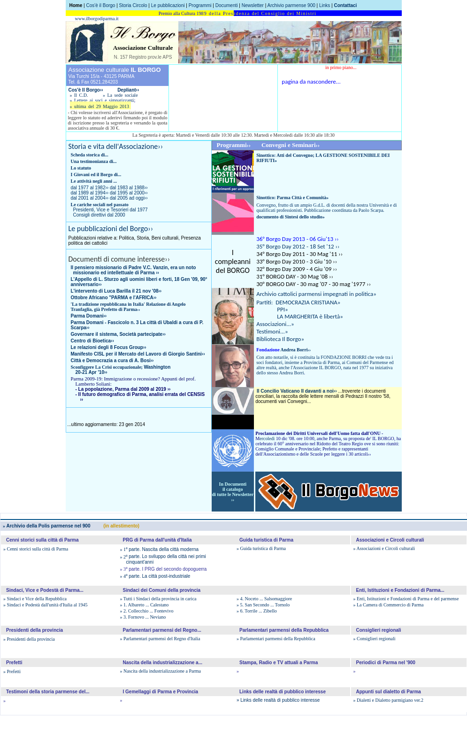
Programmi (200, 5)
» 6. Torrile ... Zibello (257, 610)
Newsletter (253, 5)
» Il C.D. (79, 95)
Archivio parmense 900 (291, 5)
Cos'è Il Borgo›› (87, 90)
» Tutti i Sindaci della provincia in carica (158, 598)
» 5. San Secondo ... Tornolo (263, 604)
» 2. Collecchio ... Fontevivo (147, 610)
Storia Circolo (133, 5)
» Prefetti (12, 671)
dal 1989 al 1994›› (90, 192)
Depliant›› (128, 90)
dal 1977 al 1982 (90, 187)
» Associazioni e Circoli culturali (384, 548)
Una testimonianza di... (94, 161)
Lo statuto (81, 168)
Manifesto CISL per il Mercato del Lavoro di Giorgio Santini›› (138, 354)
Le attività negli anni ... (94, 181)
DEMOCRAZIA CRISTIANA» (308, 302)
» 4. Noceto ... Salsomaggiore (264, 598)
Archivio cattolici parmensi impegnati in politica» (316, 293)
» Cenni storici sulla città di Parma (35, 548)
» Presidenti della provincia (29, 639)
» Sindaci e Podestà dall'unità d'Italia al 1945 (45, 604)
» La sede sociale (120, 95)
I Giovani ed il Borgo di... (96, 174)
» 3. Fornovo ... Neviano (143, 617)
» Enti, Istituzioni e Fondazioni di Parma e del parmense (406, 598)
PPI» (272, 309)
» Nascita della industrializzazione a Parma (160, 671)
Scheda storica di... (89, 154)
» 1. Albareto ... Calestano (144, 604)
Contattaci (345, 5)
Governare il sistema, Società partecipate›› (118, 334)
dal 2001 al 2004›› (90, 198)
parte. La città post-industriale (155, 576)
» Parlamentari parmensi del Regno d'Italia (160, 638)
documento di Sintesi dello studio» (290, 216)
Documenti (226, 5)
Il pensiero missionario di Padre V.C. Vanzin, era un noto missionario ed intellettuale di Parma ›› (133, 270)
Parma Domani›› (89, 315)
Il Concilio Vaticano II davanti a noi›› (297, 391)
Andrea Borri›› (283, 349)
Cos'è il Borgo (100, 5)
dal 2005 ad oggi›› (129, 198)
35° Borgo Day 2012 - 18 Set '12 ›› (297, 246)
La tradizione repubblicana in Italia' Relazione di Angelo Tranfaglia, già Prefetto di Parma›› (128, 307)
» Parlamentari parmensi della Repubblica (276, 638)
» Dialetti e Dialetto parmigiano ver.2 (388, 700)
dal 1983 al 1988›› (129, 187)
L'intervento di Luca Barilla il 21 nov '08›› (116, 291)
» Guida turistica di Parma (261, 548)
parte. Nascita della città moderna (159, 549)
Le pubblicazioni (168, 5)
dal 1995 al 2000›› (129, 192)
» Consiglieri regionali (374, 638)
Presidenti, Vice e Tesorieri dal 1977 (110, 209)
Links (324, 5)
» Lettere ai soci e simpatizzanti (102, 100)
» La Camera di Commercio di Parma (388, 604)
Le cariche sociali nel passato (100, 204)
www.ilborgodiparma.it (97, 18)
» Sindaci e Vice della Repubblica (35, 598)
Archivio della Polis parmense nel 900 (46, 525)
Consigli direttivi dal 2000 (99, 214)
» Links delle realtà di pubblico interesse (278, 700)
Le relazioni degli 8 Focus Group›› (108, 347)
